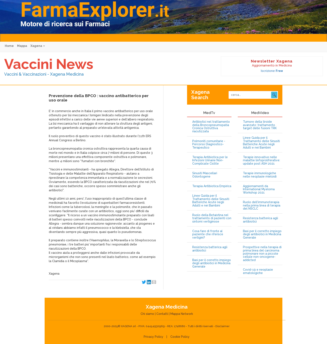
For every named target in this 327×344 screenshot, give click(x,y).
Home (9, 46)
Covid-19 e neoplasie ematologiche (258, 271)
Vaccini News (48, 64)
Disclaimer (222, 326)
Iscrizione (272, 71)
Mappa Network (181, 313)
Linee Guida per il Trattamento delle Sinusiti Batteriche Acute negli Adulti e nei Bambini (210, 200)
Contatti (162, 313)
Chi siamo (147, 313)
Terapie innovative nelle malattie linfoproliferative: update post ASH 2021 (261, 160)
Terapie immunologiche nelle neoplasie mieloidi (260, 175)
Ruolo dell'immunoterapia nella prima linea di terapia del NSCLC (261, 205)
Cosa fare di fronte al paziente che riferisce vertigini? (207, 234)
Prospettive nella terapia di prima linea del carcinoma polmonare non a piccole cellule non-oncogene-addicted (262, 254)
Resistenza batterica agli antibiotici (209, 249)
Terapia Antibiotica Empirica (211, 186)
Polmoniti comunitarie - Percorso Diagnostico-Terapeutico (208, 144)
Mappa (22, 46)
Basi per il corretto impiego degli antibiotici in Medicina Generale (211, 263)
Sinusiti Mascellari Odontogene (204, 175)
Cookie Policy (180, 336)
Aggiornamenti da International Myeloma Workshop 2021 (259, 189)
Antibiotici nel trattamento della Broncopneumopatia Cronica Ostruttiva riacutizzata (211, 126)
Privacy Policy (153, 336)
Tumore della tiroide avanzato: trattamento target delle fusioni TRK (260, 125)
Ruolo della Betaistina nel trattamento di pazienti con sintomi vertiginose (211, 218)
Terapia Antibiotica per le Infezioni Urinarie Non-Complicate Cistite (210, 160)
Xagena (37, 46)
